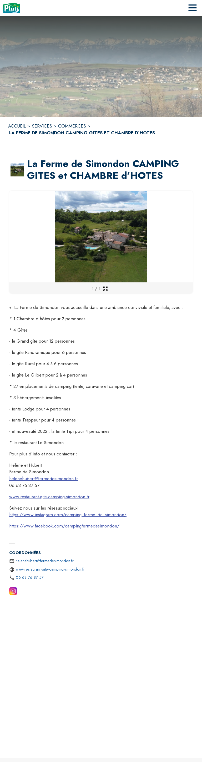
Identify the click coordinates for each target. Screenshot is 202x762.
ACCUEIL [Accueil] (17, 126)
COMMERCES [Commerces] (72, 126)
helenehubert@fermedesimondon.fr (43, 478)
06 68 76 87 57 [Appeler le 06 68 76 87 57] (30, 577)
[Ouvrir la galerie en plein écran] (105, 288)
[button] (17, 169)
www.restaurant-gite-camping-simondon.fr (49, 497)
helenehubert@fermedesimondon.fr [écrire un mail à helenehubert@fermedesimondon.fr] (45, 561)
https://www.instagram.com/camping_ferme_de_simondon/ (68, 514)
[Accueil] (11, 8)
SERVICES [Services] (42, 126)
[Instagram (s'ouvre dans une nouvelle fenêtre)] (13, 592)
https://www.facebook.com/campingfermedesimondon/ (64, 526)
